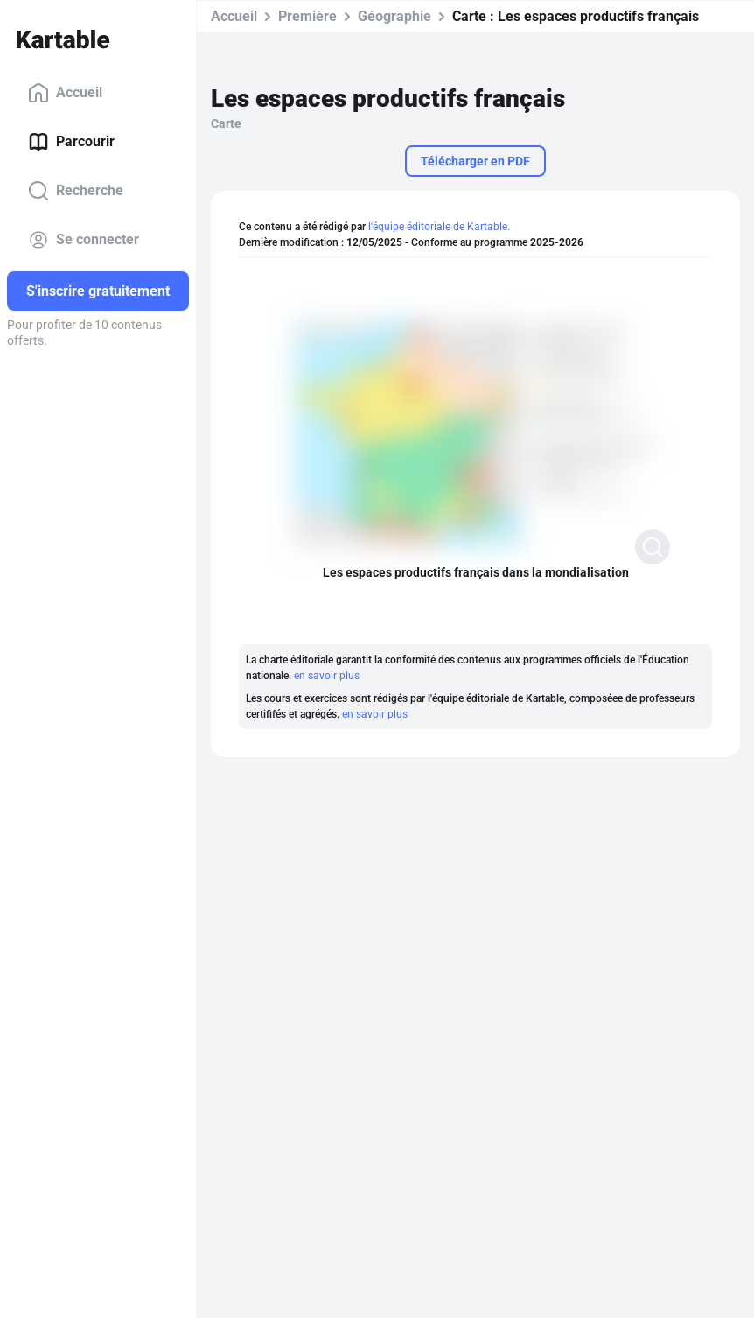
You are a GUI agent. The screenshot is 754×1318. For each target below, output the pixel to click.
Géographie (394, 16)
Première (307, 16)
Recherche (75, 190)
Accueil (65, 92)
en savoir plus (327, 676)
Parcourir (71, 141)
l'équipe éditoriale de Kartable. (439, 227)
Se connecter (83, 239)
